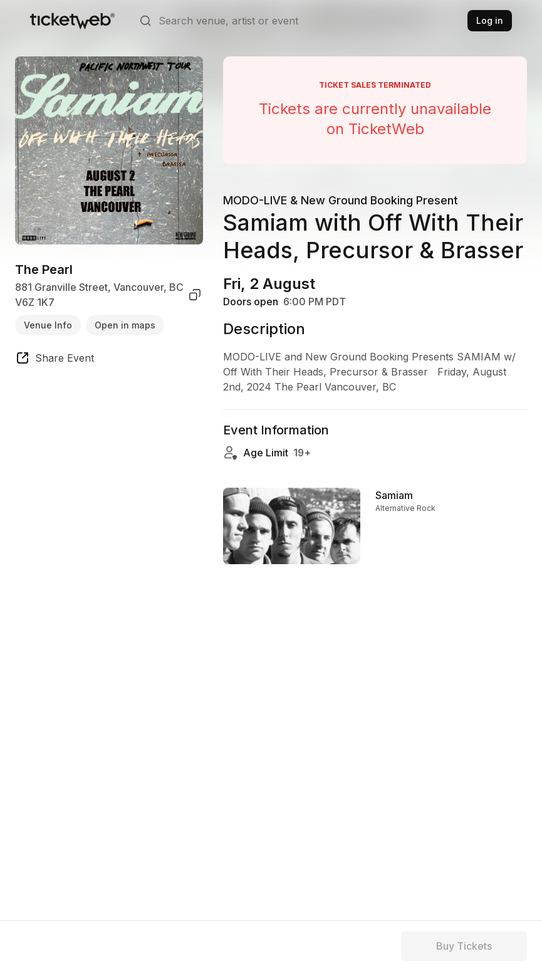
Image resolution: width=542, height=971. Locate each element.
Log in (489, 20)
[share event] (54, 359)
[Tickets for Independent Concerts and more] (72, 21)
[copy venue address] (195, 295)
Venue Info (48, 325)
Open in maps (125, 325)
